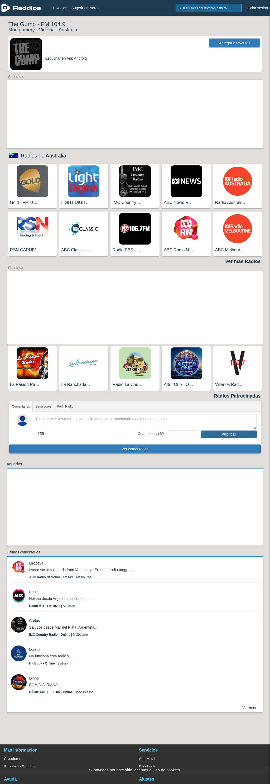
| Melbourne (60, 577)
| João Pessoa (61, 692)
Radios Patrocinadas (237, 396)
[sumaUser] (182, 434)
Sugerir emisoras (85, 8)
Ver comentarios (135, 449)
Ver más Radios (243, 261)
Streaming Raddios (19, 766)
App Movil (147, 759)
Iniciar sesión (257, 8)
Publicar (228, 434)
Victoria (47, 29)
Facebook (147, 766)
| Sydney (48, 663)
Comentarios (21, 406)
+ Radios (59, 8)
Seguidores (43, 406)
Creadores (12, 759)
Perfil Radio (65, 406)
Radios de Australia (43, 156)
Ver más (249, 708)
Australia (68, 29)
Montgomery (21, 29)
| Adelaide (52, 606)
